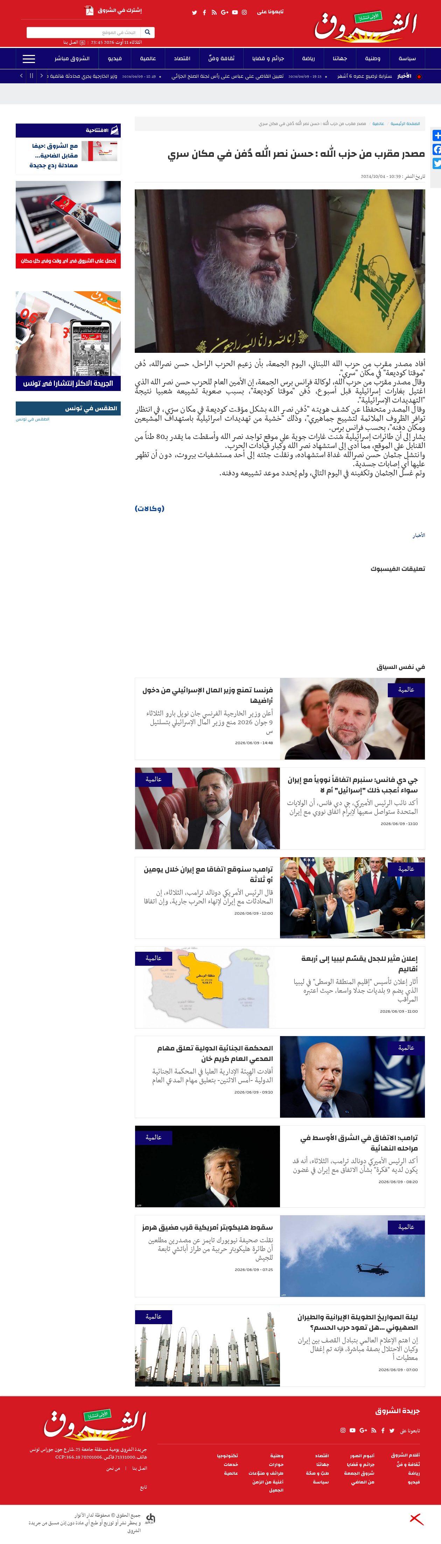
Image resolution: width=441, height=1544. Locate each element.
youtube (235, 12)
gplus (224, 12)
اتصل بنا (70, 42)
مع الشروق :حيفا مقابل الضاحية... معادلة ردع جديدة (53, 155)
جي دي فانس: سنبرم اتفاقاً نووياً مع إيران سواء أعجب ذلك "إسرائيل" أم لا (353, 785)
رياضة (308, 58)
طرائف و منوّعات (266, 1473)
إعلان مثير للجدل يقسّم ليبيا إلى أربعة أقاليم (359, 964)
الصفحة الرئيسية (405, 123)
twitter (195, 12)
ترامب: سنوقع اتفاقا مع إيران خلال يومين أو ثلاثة (208, 874)
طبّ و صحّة (317, 1473)
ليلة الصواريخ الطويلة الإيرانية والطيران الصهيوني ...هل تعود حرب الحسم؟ (358, 1322)
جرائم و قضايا (268, 58)
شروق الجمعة (359, 1473)
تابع (143, 1487)
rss (214, 12)
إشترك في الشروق (113, 10)
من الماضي (362, 1482)
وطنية (373, 58)
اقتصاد (182, 58)
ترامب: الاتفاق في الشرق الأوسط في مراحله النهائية (359, 1143)
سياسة (407, 58)
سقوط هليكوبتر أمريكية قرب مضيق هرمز (207, 1227)
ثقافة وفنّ (221, 58)
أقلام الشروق (405, 1455)
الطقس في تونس (68, 441)
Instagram (244, 12)
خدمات (231, 1465)
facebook (204, 12)
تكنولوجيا (227, 1456)
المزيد (29, 59)
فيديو (115, 58)
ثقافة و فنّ (408, 1465)
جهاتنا (340, 58)
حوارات (276, 1465)
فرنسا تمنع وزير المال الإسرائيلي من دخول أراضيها (207, 695)
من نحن (113, 1468)
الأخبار (404, 76)
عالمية (148, 58)
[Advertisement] (68, 575)
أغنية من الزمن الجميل (268, 1486)
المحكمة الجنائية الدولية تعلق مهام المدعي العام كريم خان (215, 1053)
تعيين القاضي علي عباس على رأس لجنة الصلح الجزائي (242, 76)
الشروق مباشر (72, 58)
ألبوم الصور (362, 1456)
